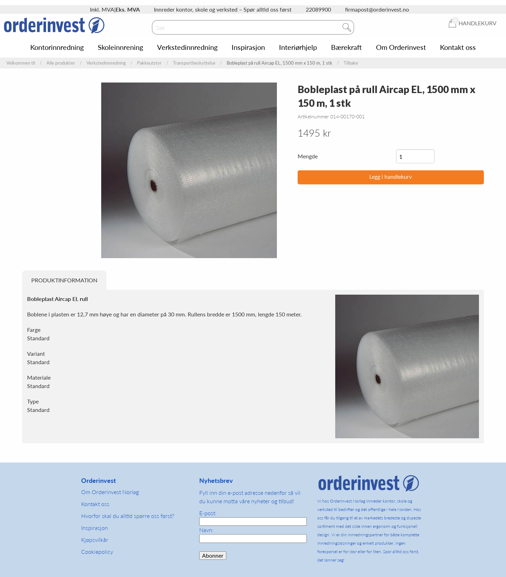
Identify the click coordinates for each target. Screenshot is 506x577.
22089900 (318, 9)
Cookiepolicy (97, 551)
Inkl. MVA (102, 9)
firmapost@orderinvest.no (377, 9)
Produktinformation (64, 280)
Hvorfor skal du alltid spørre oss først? (127, 515)
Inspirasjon (248, 47)
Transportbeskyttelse (194, 63)
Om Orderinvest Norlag (110, 492)
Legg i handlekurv (390, 176)
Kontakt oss (458, 47)
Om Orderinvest (401, 47)
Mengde (308, 156)
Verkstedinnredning (187, 47)
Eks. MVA (128, 9)
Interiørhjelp (298, 47)
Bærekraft (346, 47)
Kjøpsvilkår (94, 539)
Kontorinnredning (57, 47)
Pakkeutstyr (149, 63)
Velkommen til (20, 63)
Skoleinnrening (120, 47)
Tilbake (351, 63)
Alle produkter (60, 63)
